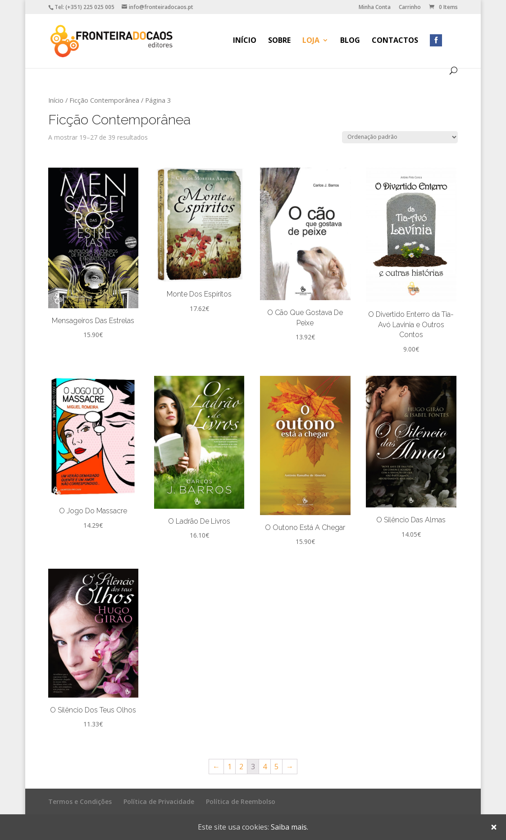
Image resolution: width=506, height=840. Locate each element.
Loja (310, 41)
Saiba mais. (289, 827)
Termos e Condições (80, 801)
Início (244, 41)
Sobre (279, 41)
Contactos (395, 41)
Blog (350, 41)
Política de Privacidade (158, 801)
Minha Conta (375, 8)
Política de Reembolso (240, 801)
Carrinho (410, 8)
